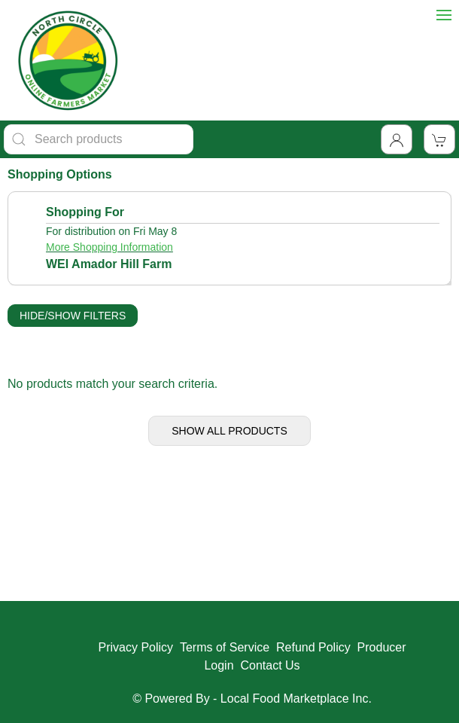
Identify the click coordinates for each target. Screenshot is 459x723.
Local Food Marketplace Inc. (296, 698)
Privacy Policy (135, 647)
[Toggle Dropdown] (396, 139)
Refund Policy (313, 647)
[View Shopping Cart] (439, 139)
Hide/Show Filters (73, 316)
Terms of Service (224, 647)
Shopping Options (60, 174)
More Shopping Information (109, 247)
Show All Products (229, 431)
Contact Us (269, 665)
